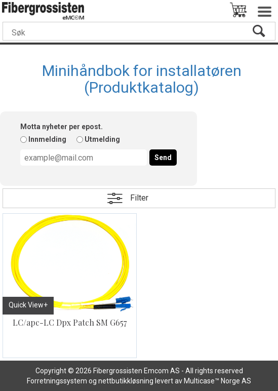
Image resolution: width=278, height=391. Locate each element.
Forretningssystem (57, 381)
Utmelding (102, 139)
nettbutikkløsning (125, 381)
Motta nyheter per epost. (61, 127)
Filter (139, 198)
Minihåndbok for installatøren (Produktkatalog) (142, 79)
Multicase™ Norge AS (217, 381)
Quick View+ (28, 305)
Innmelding (47, 139)
